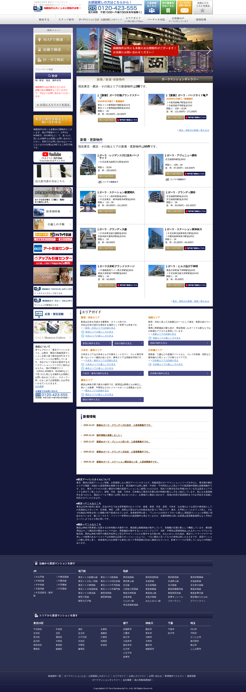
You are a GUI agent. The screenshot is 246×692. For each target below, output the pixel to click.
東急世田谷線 (174, 593)
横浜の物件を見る (91, 399)
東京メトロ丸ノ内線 (88, 581)
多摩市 (126, 657)
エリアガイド (134, 19)
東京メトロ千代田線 (110, 585)
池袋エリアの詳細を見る (164, 334)
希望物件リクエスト (174, 676)
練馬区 (81, 649)
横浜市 (149, 629)
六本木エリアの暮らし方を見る (100, 364)
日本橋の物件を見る (159, 373)
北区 (58, 633)
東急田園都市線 (175, 589)
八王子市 (127, 653)
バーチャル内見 (156, 19)
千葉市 (171, 629)
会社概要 (39, 386)
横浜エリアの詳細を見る (97, 390)
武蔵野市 (127, 629)
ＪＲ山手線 (38, 577)
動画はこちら (127, 120)
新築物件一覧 (54, 676)
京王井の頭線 (196, 585)
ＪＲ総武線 (38, 588)
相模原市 (150, 649)
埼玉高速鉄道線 (130, 605)
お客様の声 (179, 19)
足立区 (81, 633)
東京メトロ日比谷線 (110, 581)
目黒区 (104, 641)
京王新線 (172, 585)
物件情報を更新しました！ (109, 435)
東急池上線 (151, 593)
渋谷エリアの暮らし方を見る (99, 336)
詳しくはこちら (107, 120)
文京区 (36, 633)
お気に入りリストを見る (203, 7)
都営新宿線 (106, 597)
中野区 (81, 645)
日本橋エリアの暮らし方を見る (168, 364)
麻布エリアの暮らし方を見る (99, 368)
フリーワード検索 (53, 76)
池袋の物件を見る (158, 343)
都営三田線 (83, 597)
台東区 (104, 629)
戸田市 (193, 633)
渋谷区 (81, 641)
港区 (80, 629)
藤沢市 (149, 645)
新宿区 (59, 645)
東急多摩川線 (196, 593)
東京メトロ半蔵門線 (110, 589)
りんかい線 (128, 601)
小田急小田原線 (130, 589)
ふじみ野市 (195, 649)
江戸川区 (82, 637)
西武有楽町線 (152, 577)
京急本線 (127, 597)
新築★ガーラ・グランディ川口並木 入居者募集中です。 (125, 425)
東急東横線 (151, 589)
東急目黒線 (195, 589)
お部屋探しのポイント (111, 19)
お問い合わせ (184, 7)
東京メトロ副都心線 (88, 577)
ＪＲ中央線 (38, 584)
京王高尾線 (151, 585)
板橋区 (59, 649)
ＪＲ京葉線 (61, 588)
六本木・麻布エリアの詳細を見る (101, 360)
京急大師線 (151, 597)
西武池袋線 (128, 577)
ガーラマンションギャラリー (106, 680)
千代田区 (37, 629)
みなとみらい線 (153, 601)
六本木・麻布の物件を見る (96, 373)
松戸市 (171, 633)
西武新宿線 (173, 577)
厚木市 (149, 633)
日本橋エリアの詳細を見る (165, 360)
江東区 (104, 637)
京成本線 (150, 581)
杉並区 (104, 645)
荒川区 (36, 637)
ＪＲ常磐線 (61, 584)
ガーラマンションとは (89, 19)
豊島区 (36, 649)
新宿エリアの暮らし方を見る (99, 332)
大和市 (149, 641)
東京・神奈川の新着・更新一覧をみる (191, 301)
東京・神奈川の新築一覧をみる (194, 130)
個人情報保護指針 (143, 680)
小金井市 (127, 641)
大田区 (59, 641)
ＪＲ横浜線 (61, 581)
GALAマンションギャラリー (179, 79)
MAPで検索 (53, 39)
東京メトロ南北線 (86, 593)
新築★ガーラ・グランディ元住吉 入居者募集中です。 (123, 452)
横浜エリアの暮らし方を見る (99, 394)
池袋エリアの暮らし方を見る (167, 338)
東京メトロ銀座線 (109, 577)
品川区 (36, 641)
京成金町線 (195, 581)
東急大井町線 (129, 593)
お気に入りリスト (137, 676)
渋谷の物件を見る (123, 343)
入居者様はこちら (152, 7)
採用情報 (201, 19)
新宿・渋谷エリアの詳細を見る (100, 328)
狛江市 (126, 637)
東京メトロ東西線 (86, 585)
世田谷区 (37, 645)
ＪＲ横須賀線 (62, 577)
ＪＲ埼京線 (38, 581)
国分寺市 (127, 645)
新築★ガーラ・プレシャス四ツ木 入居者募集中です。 (123, 441)
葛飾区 (104, 633)
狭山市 (193, 645)
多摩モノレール (175, 597)
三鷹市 (126, 633)
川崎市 (149, 637)
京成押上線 (173, 581)
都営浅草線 (106, 593)
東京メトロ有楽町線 (88, 589)
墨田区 (59, 637)
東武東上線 (128, 581)
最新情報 (191, 676)
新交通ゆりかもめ (199, 597)
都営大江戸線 (84, 601)
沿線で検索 (53, 49)
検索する (44, 19)
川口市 (193, 629)
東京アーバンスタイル (38, 9)
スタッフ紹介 (66, 19)
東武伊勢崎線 (196, 577)
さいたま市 (195, 637)
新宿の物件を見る (91, 343)
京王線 (126, 585)
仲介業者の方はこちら (168, 7)
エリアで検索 (53, 60)
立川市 (126, 649)
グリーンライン (197, 601)
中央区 (59, 629)
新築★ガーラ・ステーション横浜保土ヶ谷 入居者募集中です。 (128, 462)
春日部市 (194, 641)
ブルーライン (174, 601)
